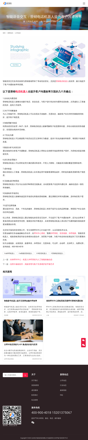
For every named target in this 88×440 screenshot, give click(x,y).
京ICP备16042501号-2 (61, 438)
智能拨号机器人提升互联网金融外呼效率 (20, 301)
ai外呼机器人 (10, 253)
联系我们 (34, 395)
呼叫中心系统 (39, 233)
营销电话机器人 (62, 81)
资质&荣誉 (35, 385)
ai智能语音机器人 (26, 253)
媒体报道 (63, 390)
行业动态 (63, 385)
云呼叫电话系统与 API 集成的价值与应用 (20, 344)
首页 (4, 33)
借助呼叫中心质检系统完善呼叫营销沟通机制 (64, 301)
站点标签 (34, 400)
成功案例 (34, 390)
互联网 (6, 315)
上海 (47, 315)
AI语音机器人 (42, 253)
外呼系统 (54, 233)
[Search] (25, 375)
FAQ (61, 395)
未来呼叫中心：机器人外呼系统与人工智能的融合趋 (31, 259)
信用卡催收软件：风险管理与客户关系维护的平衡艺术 (32, 264)
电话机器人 (21, 91)
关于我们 (34, 380)
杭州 (36, 21)
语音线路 (63, 233)
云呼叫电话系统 (9, 359)
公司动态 (29, 21)
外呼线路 (72, 233)
